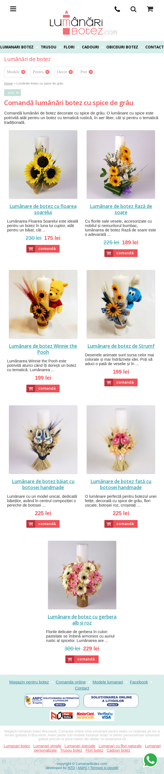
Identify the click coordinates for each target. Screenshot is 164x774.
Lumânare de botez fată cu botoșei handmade (120, 484)
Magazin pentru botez (29, 682)
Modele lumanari (108, 682)
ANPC (83, 768)
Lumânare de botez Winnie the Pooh (43, 349)
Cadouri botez (118, 750)
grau (11, 92)
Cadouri (90, 47)
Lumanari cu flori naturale (120, 746)
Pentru (38, 72)
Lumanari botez (17, 47)
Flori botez (94, 750)
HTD (71, 768)
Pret (83, 72)
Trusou (48, 47)
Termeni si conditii (104, 768)
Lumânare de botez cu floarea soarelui (43, 209)
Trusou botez (71, 750)
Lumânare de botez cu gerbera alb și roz (82, 620)
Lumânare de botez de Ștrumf (121, 346)
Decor (62, 72)
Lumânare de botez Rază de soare (121, 209)
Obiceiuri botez (122, 47)
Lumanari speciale (80, 746)
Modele (13, 72)
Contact (154, 47)
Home (8, 83)
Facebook (139, 682)
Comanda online (71, 682)
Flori (69, 47)
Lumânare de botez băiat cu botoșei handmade (43, 484)
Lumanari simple (47, 746)
